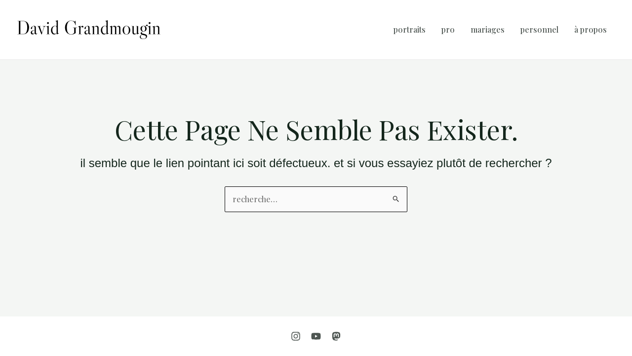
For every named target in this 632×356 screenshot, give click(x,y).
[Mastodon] (336, 336)
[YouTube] (316, 336)
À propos (590, 29)
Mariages (488, 29)
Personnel (539, 29)
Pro (448, 29)
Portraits (410, 29)
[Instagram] (296, 336)
